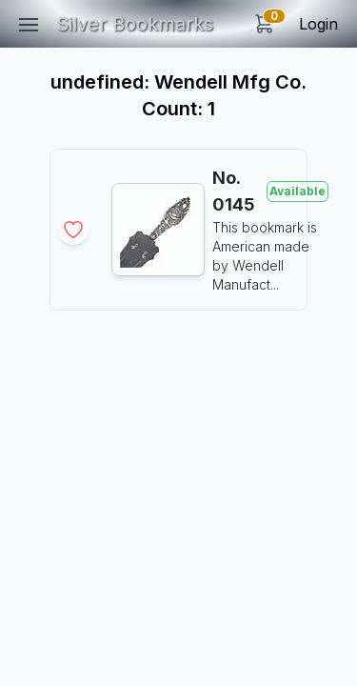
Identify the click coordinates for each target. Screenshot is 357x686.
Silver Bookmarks (134, 23)
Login (318, 23)
